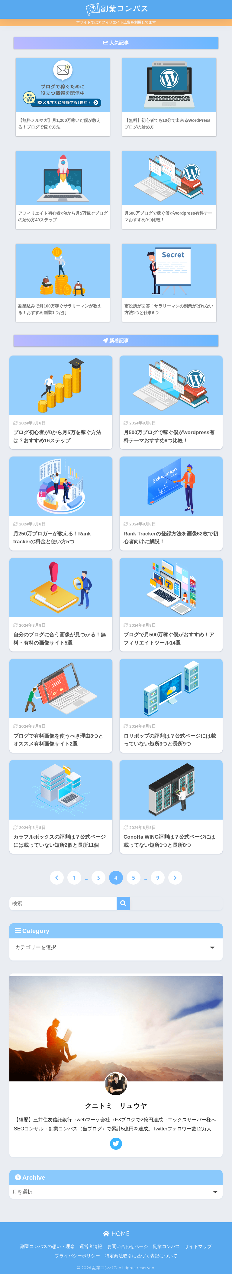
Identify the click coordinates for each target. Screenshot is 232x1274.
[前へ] (57, 878)
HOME (116, 1234)
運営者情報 (90, 1246)
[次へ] (175, 878)
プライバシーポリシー (77, 1256)
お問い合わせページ (127, 1246)
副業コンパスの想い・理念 (47, 1246)
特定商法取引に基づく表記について (141, 1256)
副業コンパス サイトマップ (182, 1246)
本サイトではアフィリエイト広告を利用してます (116, 22)
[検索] (123, 904)
